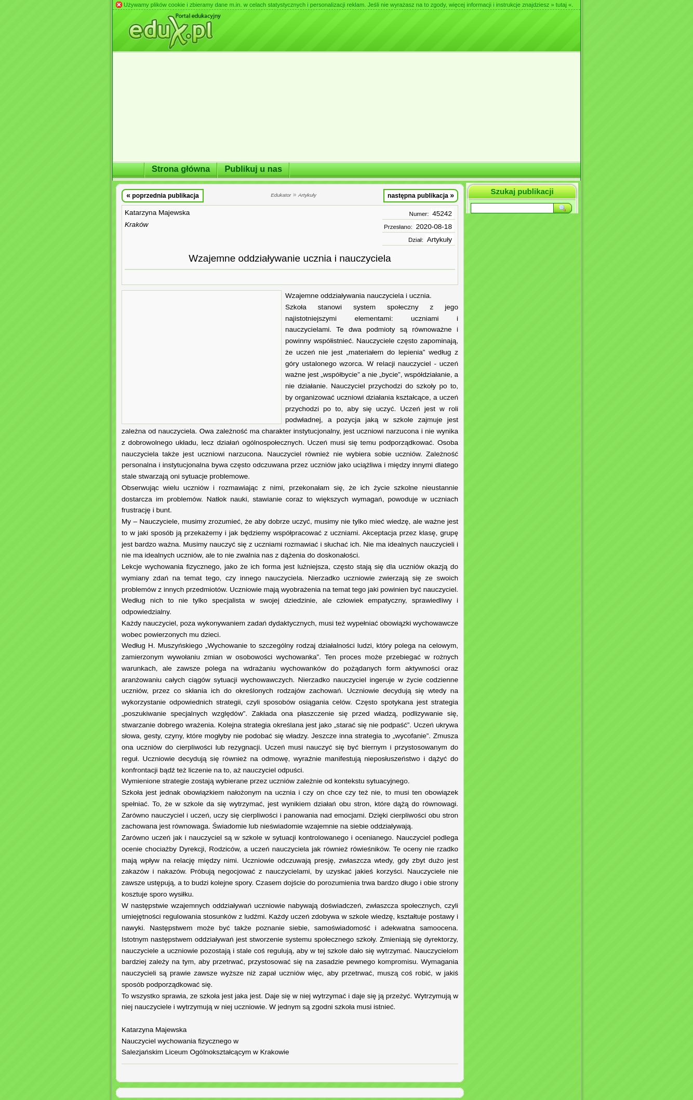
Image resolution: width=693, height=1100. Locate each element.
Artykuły (439, 239)
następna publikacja (421, 195)
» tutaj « (561, 5)
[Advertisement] (201, 357)
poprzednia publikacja (162, 195)
